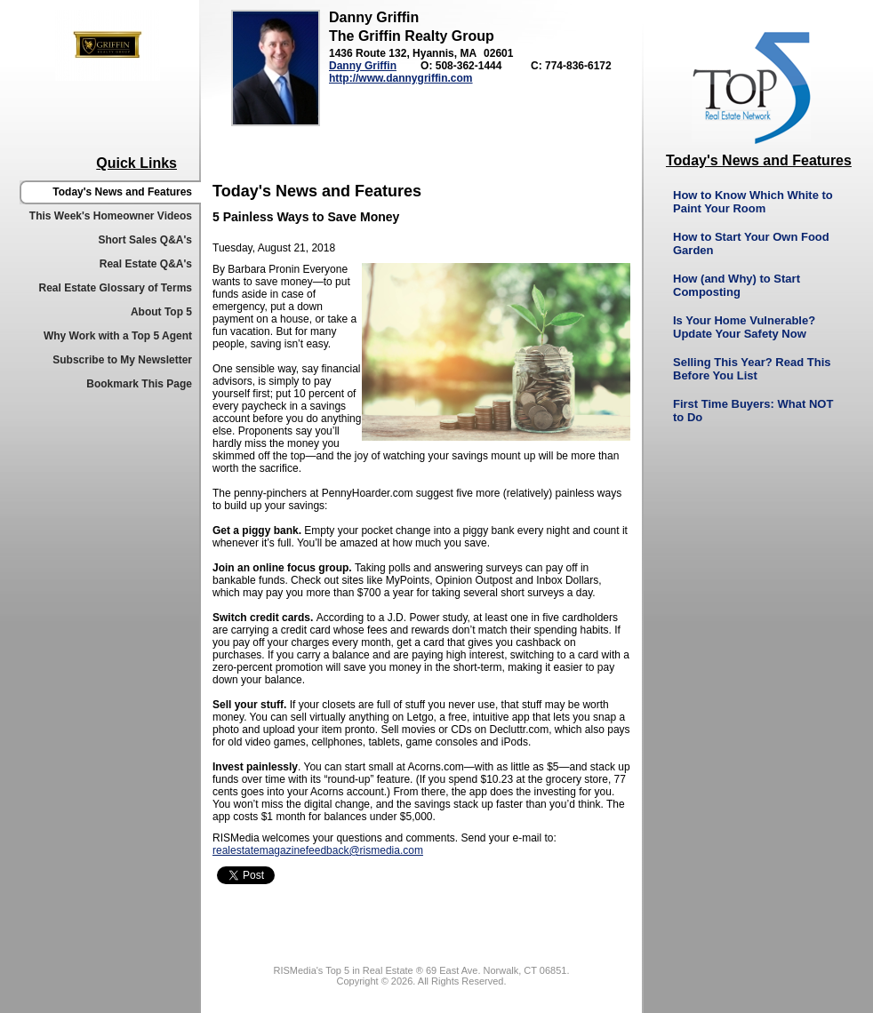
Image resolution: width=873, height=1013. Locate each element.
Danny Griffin (362, 66)
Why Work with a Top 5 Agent (118, 336)
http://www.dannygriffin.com (401, 78)
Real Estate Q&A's (146, 264)
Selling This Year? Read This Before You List (751, 368)
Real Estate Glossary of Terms (115, 288)
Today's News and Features (122, 192)
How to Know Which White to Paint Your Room (753, 201)
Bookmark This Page (139, 384)
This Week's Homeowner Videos (110, 216)
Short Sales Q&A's (145, 240)
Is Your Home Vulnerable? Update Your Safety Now (744, 327)
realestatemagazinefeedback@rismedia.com (317, 850)
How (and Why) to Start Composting (736, 285)
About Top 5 (161, 312)
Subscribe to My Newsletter (122, 360)
